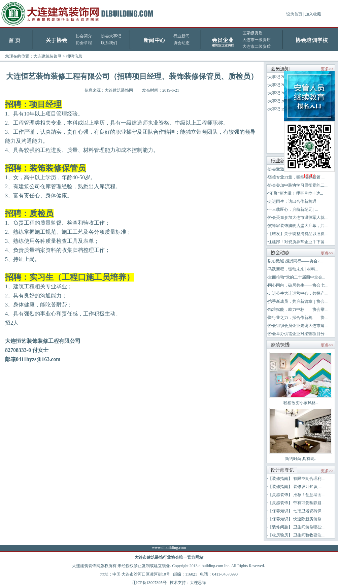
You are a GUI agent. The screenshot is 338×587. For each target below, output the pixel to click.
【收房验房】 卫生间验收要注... (296, 535)
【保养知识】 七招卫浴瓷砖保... (296, 511)
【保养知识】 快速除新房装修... (296, 519)
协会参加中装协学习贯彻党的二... (298, 185)
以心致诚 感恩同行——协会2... (295, 261)
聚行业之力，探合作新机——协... (298, 317)
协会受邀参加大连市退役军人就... (298, 217)
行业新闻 (181, 36)
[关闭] (309, 175)
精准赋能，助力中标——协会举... (298, 309)
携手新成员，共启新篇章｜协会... (298, 301)
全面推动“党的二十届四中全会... (296, 277)
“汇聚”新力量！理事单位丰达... (295, 193)
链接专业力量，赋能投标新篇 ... (296, 177)
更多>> (327, 69)
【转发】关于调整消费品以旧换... (298, 233)
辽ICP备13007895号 (149, 582)
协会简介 (84, 36)
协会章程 (84, 42)
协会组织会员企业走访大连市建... (298, 325)
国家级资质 (252, 33)
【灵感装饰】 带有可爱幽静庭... (296, 502)
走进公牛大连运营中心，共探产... (298, 293)
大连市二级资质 (256, 46)
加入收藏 (313, 14)
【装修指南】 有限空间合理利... (296, 478)
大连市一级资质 (256, 39)
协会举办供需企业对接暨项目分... (298, 333)
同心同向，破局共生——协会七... (298, 285)
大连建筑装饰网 (47, 56)
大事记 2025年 (280, 76)
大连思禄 (198, 582)
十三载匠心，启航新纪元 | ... (293, 209)
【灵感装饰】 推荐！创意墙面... (296, 494)
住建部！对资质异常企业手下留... (298, 241)
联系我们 (109, 42)
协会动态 (181, 42)
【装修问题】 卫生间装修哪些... (296, 527)
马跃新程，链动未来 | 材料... (293, 269)
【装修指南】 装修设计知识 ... (295, 486)
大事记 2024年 (280, 85)
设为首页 (294, 14)
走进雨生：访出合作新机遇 (292, 201)
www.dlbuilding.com (169, 547)
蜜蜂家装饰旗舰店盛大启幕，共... (298, 225)
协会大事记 (111, 36)
